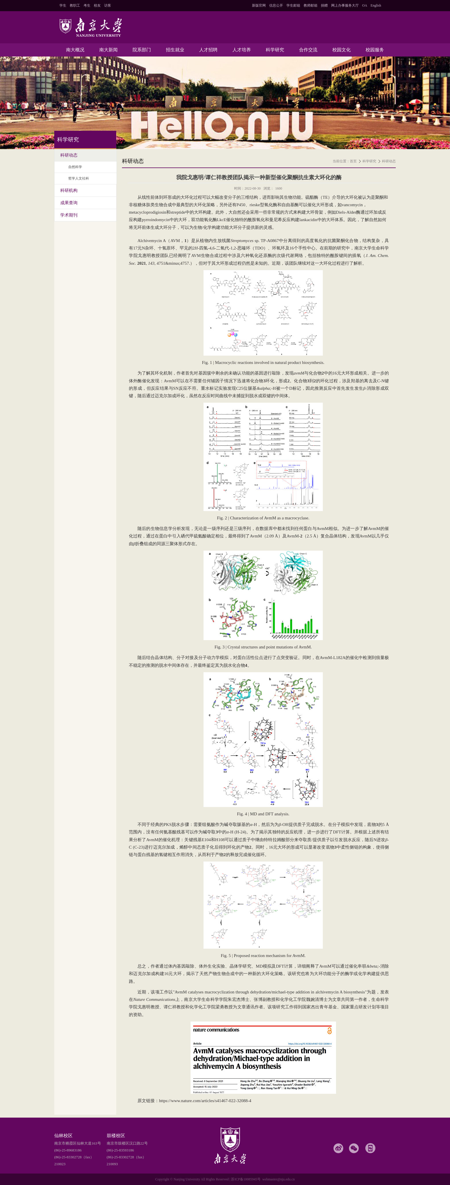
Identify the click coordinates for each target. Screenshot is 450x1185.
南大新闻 (108, 49)
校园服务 (375, 49)
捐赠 (324, 5)
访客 (107, 5)
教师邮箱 (310, 5)
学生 (62, 5)
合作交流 (308, 49)
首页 (353, 161)
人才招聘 (208, 49)
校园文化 (341, 49)
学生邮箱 (293, 5)
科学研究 (275, 49)
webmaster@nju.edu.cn (278, 1179)
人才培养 (241, 49)
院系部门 (142, 49)
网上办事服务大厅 (345, 5)
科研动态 (389, 161)
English (376, 5)
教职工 (75, 5)
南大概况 (75, 49)
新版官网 (259, 5)
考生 (87, 5)
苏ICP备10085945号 (246, 1179)
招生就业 (175, 49)
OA (364, 5)
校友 (97, 5)
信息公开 (276, 5)
